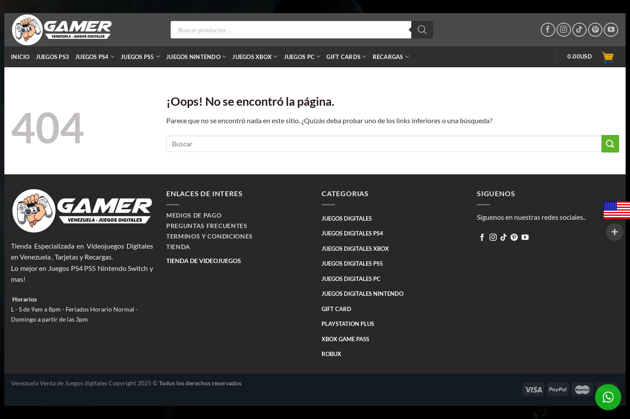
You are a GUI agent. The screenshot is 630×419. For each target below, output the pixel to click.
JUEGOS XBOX (254, 56)
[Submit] (610, 143)
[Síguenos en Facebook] (548, 30)
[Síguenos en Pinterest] (595, 30)
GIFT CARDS (346, 56)
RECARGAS (391, 56)
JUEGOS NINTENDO (196, 56)
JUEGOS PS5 (140, 56)
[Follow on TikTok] (579, 30)
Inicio (20, 56)
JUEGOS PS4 (95, 56)
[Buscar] (422, 29)
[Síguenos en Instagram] (563, 30)
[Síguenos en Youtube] (611, 30)
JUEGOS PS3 (53, 56)
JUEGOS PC (302, 56)
